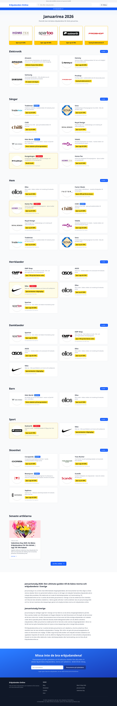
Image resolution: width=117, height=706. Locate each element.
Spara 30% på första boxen (84, 194)
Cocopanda (29, 457)
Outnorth (28, 426)
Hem (44, 692)
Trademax (29, 106)
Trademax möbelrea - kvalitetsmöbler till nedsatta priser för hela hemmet (40, 108)
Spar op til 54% (80, 163)
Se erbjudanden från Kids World (32, 149)
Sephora (28, 490)
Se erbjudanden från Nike (30, 294)
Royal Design (80, 122)
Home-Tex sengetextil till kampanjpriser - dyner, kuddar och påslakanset (89, 159)
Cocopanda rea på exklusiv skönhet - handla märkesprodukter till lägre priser (36, 459)
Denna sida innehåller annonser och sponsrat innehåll (58, 1)
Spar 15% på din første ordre (35, 275)
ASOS (77, 268)
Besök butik (29, 163)
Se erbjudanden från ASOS (81, 278)
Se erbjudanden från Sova (81, 115)
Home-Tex (79, 156)
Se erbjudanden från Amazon (31, 67)
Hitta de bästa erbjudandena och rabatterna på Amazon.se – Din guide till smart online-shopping (38, 61)
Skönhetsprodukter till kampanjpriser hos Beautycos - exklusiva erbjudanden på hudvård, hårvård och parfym (39, 476)
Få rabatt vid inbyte (32, 82)
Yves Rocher (79, 457)
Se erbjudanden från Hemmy (81, 67)
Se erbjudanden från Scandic (81, 483)
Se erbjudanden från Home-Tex (82, 165)
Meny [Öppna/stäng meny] (104, 5)
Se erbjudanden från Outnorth (32, 435)
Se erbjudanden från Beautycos (32, 483)
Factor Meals (80, 187)
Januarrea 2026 (81, 687)
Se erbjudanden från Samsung (32, 84)
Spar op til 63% (30, 113)
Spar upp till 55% (31, 480)
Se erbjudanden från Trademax (32, 115)
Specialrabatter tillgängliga (34, 291)
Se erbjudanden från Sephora (31, 500)
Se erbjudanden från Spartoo (31, 310)
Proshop (78, 76)
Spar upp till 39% (81, 65)
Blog (44, 685)
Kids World (29, 139)
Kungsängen (30, 156)
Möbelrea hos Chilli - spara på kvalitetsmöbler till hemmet (38, 125)
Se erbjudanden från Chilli (31, 132)
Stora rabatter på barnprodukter (36, 146)
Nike (26, 286)
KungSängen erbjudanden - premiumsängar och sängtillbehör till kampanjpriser (38, 159)
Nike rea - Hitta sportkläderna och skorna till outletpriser (40, 288)
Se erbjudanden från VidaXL (81, 149)
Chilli (27, 122)
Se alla (104, 51)
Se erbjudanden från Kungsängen (32, 165)
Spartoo (28, 302)
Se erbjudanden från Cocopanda (32, 466)
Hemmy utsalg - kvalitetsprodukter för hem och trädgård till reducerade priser (90, 61)
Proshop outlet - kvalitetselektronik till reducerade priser (90, 78)
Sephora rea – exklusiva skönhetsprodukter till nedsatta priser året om (39, 493)
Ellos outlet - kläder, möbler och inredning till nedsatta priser (39, 190)
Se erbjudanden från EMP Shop (32, 278)
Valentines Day (81, 690)
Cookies (45, 690)
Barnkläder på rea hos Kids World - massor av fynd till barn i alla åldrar (39, 142)
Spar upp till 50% (31, 308)
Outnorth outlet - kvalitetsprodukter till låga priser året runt (39, 429)
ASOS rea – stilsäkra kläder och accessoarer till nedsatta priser (89, 271)
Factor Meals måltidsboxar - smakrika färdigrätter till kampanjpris (89, 190)
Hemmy (78, 58)
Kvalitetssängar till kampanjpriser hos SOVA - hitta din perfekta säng (89, 108)
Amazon (28, 58)
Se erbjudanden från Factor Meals (82, 196)
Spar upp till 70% (81, 275)
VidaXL (77, 139)
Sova (77, 106)
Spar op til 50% (80, 129)
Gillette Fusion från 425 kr (34, 65)
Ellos (26, 187)
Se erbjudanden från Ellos (30, 196)
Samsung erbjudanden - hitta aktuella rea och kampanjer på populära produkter (37, 78)
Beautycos (29, 474)
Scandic (78, 474)
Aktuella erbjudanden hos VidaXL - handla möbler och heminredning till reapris (89, 142)
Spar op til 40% (80, 480)
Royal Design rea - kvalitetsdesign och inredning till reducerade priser (88, 125)
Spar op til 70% (80, 113)
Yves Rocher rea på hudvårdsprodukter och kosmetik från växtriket (89, 459)
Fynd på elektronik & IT (83, 81)
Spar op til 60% (30, 129)
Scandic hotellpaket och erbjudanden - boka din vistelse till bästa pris (89, 476)
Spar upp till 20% (81, 146)
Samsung (28, 75)
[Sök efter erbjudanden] (64, 5)
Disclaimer (46, 687)
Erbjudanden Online (18, 5)
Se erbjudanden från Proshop (81, 83)
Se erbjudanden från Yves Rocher (82, 466)
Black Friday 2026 (81, 685)
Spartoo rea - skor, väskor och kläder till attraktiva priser (40, 304)
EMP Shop (29, 268)
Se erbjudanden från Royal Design (82, 132)
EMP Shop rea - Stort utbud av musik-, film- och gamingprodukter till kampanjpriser (37, 271)
